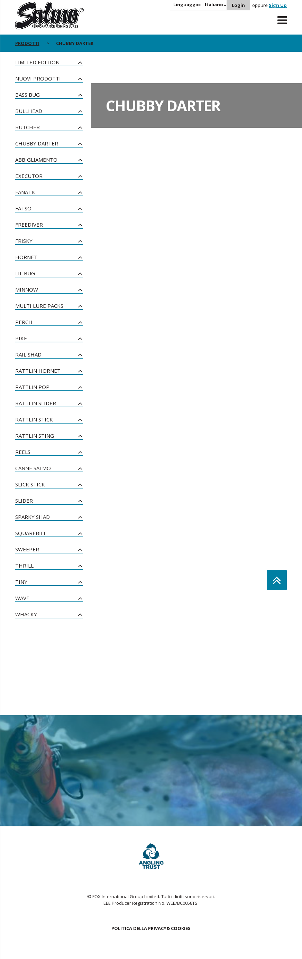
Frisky (24, 240)
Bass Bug (27, 94)
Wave (22, 598)
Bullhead (28, 110)
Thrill (24, 565)
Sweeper (27, 549)
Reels (22, 451)
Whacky (26, 614)
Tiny (21, 581)
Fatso (23, 208)
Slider (24, 500)
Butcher (27, 127)
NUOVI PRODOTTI (38, 78)
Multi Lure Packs (39, 305)
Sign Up (278, 5)
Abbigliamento (36, 159)
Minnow (26, 289)
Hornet (26, 257)
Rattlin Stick (34, 419)
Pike (21, 338)
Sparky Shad (32, 516)
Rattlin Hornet (38, 370)
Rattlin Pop (32, 386)
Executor (29, 175)
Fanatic (25, 192)
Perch (24, 322)
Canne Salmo (33, 468)
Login (238, 5)
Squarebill (30, 533)
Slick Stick (30, 484)
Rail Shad (28, 354)
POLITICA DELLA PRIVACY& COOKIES (151, 928)
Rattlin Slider (35, 403)
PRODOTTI (27, 43)
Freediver (29, 224)
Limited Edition (37, 62)
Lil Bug (25, 273)
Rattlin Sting (34, 435)
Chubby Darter (36, 143)
